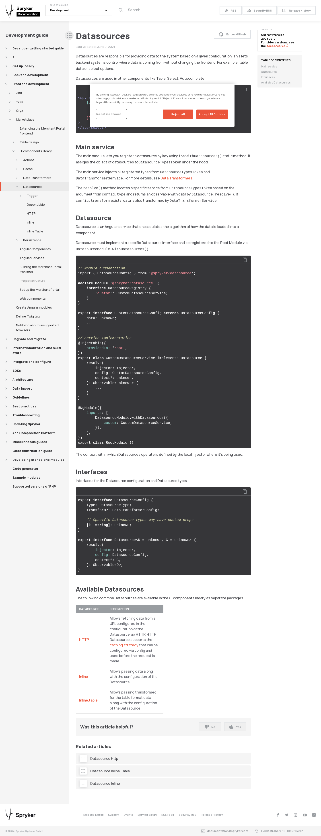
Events (128, 815)
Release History (296, 10)
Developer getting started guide (38, 48)
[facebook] (278, 815)
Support (113, 815)
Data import (22, 388)
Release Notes (93, 815)
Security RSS (259, 10)
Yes (235, 727)
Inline (30, 222)
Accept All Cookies (212, 114)
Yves (19, 102)
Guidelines (21, 397)
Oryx (19, 110)
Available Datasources (275, 82)
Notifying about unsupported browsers (37, 327)
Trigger (32, 195)
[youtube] (305, 815)
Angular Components (35, 249)
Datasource (269, 72)
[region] (162, 105)
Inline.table (88, 700)
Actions (29, 160)
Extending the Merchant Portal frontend (42, 130)
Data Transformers (37, 178)
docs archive (277, 46)
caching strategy (124, 645)
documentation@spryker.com (224, 831)
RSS (231, 10)
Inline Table (35, 231)
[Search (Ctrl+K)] (148, 10)
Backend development (30, 75)
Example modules (26, 477)
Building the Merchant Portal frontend (41, 269)
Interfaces (268, 77)
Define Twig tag (28, 316)
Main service (269, 66)
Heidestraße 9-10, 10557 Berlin (279, 831)
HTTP (31, 213)
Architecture (22, 379)
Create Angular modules (34, 307)
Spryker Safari (147, 815)
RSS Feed (167, 815)
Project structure (32, 281)
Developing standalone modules (38, 460)
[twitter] (286, 815)
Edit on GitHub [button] (232, 34)
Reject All (178, 114)
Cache (28, 169)
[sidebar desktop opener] (69, 35)
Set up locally (23, 66)
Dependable (36, 204)
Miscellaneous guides (29, 442)
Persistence (32, 240)
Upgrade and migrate (29, 339)
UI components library (36, 151)
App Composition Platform (34, 433)
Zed (19, 93)
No (210, 727)
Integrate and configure (31, 362)
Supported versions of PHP (34, 486)
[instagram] (295, 815)
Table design (29, 142)
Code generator (25, 468)
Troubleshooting (26, 415)
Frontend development (30, 84)
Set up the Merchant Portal (40, 289)
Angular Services (32, 258)
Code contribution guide (32, 451)
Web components (33, 298)
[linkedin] (314, 815)
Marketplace (25, 119)
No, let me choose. (109, 114)
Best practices (24, 406)
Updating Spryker (26, 424)
